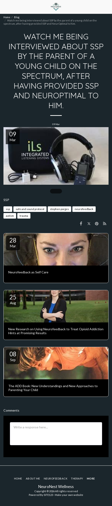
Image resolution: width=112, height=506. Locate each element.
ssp (8, 209)
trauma (24, 215)
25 (13, 299)
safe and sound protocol (30, 209)
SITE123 (48, 494)
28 (13, 242)
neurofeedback (84, 209)
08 (13, 356)
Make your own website (69, 494)
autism (10, 215)
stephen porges (59, 209)
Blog (16, 17)
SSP (6, 200)
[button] (5, 6)
